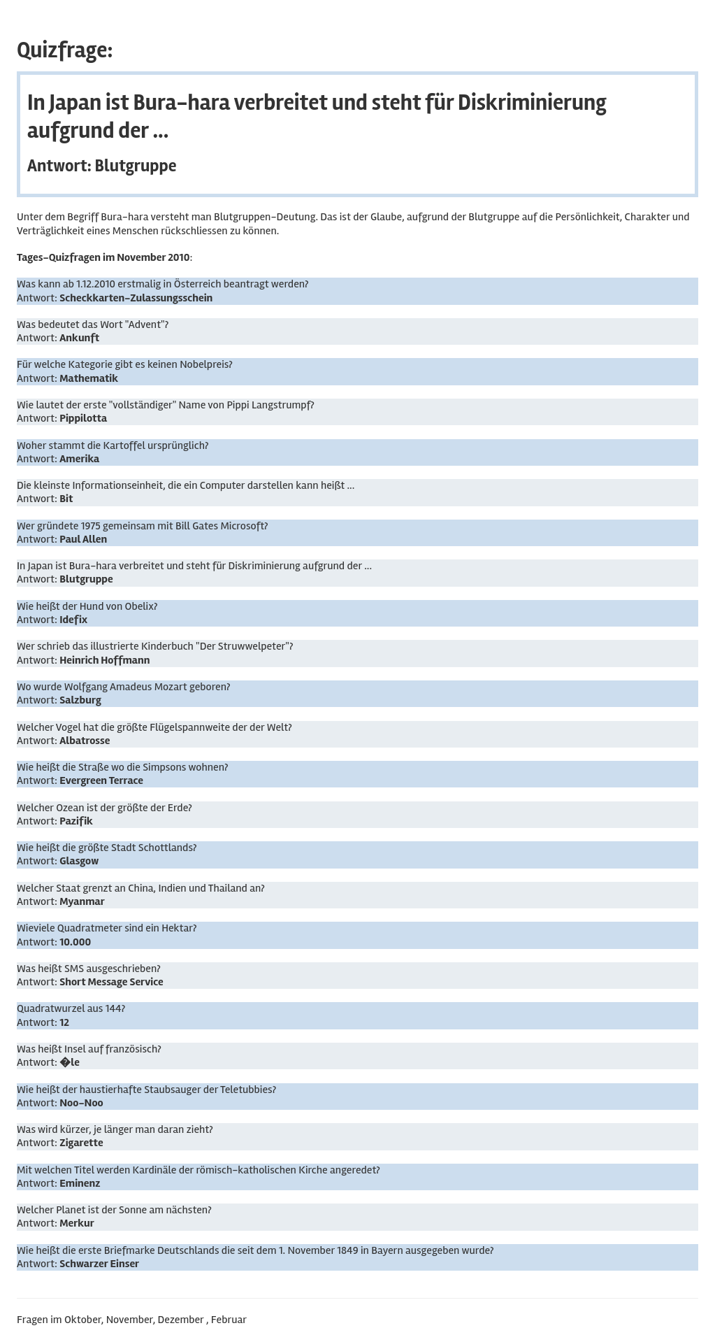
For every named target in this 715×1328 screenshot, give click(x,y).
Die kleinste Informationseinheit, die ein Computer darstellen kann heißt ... (185, 485)
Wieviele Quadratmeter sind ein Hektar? (106, 928)
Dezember (181, 1320)
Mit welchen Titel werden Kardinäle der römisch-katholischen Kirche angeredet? (198, 1170)
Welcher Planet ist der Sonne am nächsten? (114, 1210)
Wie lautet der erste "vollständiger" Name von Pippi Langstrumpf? (166, 405)
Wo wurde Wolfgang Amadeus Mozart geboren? (123, 687)
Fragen (32, 1320)
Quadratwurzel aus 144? (71, 1008)
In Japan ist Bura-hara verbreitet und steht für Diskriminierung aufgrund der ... (194, 566)
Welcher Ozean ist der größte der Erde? (104, 808)
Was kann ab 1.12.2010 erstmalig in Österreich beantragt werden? (163, 284)
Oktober (82, 1320)
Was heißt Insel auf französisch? (89, 1049)
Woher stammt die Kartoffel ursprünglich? (112, 445)
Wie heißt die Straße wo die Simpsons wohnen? (122, 767)
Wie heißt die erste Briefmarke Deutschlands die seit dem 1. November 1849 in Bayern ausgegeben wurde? (255, 1250)
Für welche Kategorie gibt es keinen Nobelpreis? (125, 364)
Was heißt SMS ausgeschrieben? (89, 969)
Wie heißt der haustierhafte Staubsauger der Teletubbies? (146, 1090)
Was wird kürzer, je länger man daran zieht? (115, 1129)
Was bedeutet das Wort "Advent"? (92, 324)
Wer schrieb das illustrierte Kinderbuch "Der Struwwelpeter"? (155, 646)
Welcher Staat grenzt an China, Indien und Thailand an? (141, 888)
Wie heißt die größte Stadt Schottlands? (106, 848)
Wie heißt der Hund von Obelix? (87, 606)
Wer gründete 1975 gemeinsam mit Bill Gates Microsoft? (142, 526)
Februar (229, 1320)
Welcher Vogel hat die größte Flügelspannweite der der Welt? (154, 727)
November (129, 1320)
